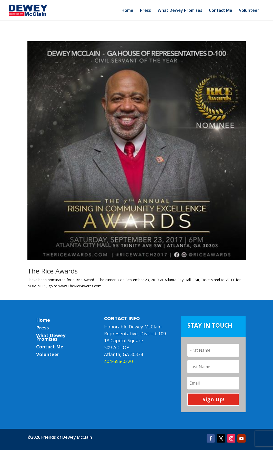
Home (127, 10)
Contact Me (220, 10)
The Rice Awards (52, 271)
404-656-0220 (118, 361)
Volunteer (249, 10)
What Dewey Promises (180, 10)
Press (145, 10)
